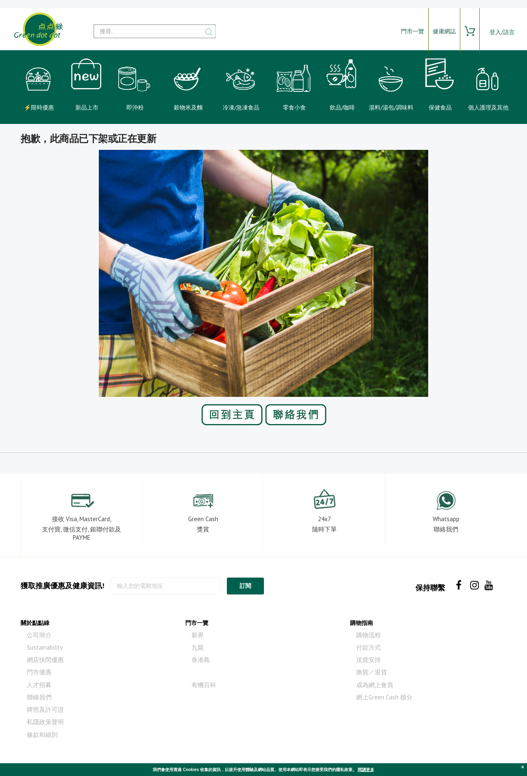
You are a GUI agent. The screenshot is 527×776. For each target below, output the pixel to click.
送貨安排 (368, 660)
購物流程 (368, 635)
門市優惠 (39, 672)
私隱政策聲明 (45, 722)
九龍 (197, 647)
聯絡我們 (39, 697)
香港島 (200, 660)
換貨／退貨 (371, 672)
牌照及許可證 (45, 709)
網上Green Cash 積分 (384, 697)
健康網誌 (444, 31)
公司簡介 (39, 635)
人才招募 (39, 685)
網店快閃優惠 (45, 660)
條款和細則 (42, 735)
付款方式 (368, 647)
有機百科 (203, 685)
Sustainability (45, 647)
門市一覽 (412, 31)
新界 (197, 635)
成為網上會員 (374, 685)
